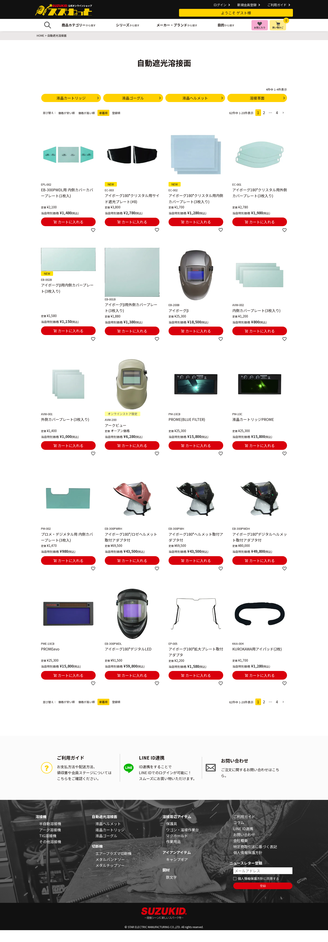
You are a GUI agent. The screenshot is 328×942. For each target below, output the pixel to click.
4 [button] (277, 112)
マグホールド (177, 835)
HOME (40, 35)
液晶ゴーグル (106, 835)
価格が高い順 (86, 113)
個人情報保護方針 (247, 852)
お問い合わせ (244, 834)
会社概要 (240, 840)
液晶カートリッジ (110, 829)
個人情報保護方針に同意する (258, 878)
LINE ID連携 (243, 828)
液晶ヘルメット (108, 823)
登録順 (116, 113)
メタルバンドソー (110, 859)
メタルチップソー (110, 865)
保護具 (171, 823)
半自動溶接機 (50, 823)
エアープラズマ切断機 (113, 853)
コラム (238, 822)
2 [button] (264, 112)
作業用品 (173, 841)
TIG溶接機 (47, 835)
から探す (79, 25)
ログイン (220, 5)
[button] (283, 112)
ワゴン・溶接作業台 (182, 829)
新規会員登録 (246, 5)
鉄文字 (171, 877)
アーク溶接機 (50, 829)
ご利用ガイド (277, 5)
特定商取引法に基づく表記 (255, 846)
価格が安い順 (66, 113)
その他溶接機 (50, 841)
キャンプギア (177, 859)
